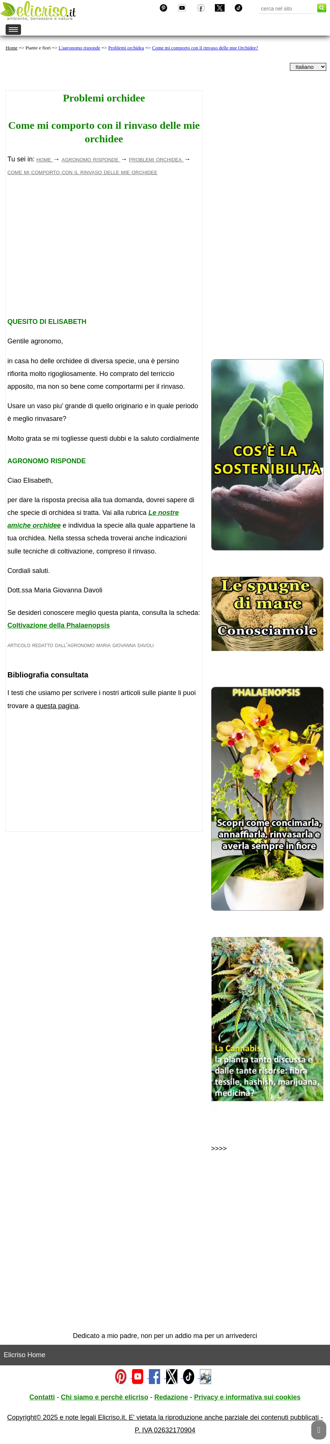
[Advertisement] (103, 249)
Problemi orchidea (126, 48)
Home (12, 48)
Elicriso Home (24, 1355)
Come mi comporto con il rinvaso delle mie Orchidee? (205, 48)
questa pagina (57, 706)
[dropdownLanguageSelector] (308, 67)
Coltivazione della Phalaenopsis (59, 625)
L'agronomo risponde (79, 48)
